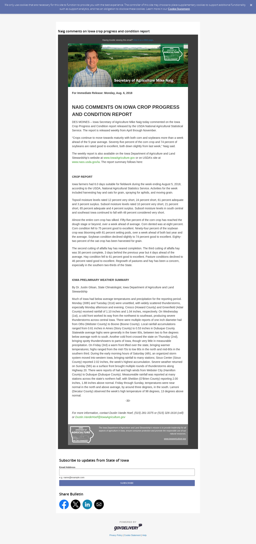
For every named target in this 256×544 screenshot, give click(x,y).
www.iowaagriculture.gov (175, 439)
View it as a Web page (143, 40)
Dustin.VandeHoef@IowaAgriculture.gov (100, 417)
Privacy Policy (115, 535)
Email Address (67, 467)
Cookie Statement (179, 9)
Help (144, 535)
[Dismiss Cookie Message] (251, 4)
